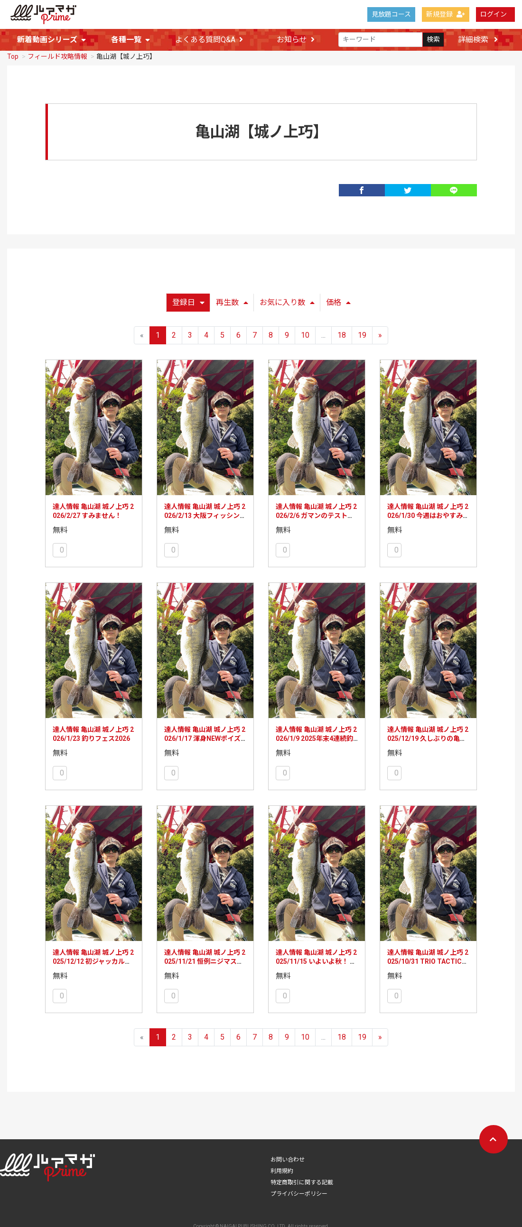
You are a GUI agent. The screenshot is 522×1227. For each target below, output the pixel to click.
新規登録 (445, 14)
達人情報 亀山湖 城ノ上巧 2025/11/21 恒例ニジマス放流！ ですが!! (204, 965)
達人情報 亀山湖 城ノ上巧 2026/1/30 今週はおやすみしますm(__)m (428, 519)
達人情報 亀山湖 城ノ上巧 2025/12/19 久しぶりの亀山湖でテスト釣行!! (427, 742)
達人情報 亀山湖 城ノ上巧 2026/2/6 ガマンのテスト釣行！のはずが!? (316, 519)
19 (362, 338)
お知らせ (296, 40)
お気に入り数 (287, 305)
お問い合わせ (287, 1163)
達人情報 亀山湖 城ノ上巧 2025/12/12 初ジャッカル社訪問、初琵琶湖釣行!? (93, 965)
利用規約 (281, 1174)
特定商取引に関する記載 (301, 1185)
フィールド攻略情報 (57, 60)
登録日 (188, 305)
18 (341, 338)
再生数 (232, 305)
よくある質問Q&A (209, 40)
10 (305, 338)
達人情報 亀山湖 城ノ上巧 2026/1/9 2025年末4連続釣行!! (316, 742)
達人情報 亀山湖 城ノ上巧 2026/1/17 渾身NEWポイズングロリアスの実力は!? (204, 742)
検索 (433, 40)
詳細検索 (478, 39)
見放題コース (391, 14)
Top (13, 60)
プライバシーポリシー (298, 1197)
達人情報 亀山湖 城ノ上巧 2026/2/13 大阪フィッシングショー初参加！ (205, 519)
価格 (338, 305)
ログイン (493, 14)
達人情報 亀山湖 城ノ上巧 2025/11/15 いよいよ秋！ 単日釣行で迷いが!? (316, 965)
